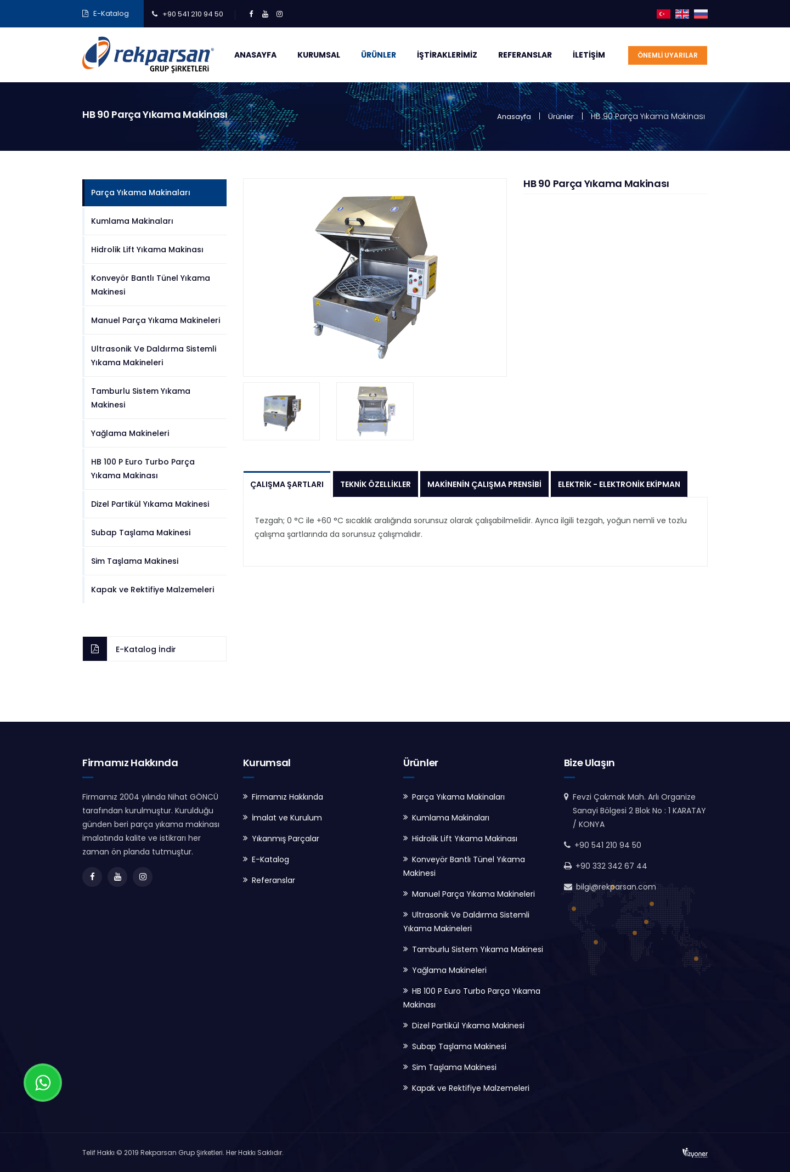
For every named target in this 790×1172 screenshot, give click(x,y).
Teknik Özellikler (375, 484)
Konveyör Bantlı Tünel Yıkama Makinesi (150, 285)
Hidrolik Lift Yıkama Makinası (147, 249)
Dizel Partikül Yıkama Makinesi (150, 504)
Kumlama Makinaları (132, 221)
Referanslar (525, 54)
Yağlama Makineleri (130, 433)
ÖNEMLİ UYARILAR (667, 55)
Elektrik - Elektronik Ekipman (619, 484)
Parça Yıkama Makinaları (140, 192)
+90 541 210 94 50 (192, 14)
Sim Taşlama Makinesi (134, 561)
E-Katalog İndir (146, 649)
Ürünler (378, 54)
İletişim (589, 54)
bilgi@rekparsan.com (616, 886)
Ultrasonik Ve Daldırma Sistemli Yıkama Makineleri (153, 355)
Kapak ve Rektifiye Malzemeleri (152, 589)
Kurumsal (318, 54)
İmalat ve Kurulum (287, 817)
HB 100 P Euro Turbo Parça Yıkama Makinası (143, 468)
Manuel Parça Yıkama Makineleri (155, 320)
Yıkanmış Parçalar (285, 838)
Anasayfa (255, 54)
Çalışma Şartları (287, 484)
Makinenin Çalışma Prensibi (484, 484)
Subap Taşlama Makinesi (140, 532)
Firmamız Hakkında (287, 796)
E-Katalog (111, 13)
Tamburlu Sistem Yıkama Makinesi (140, 398)
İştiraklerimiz (447, 54)
